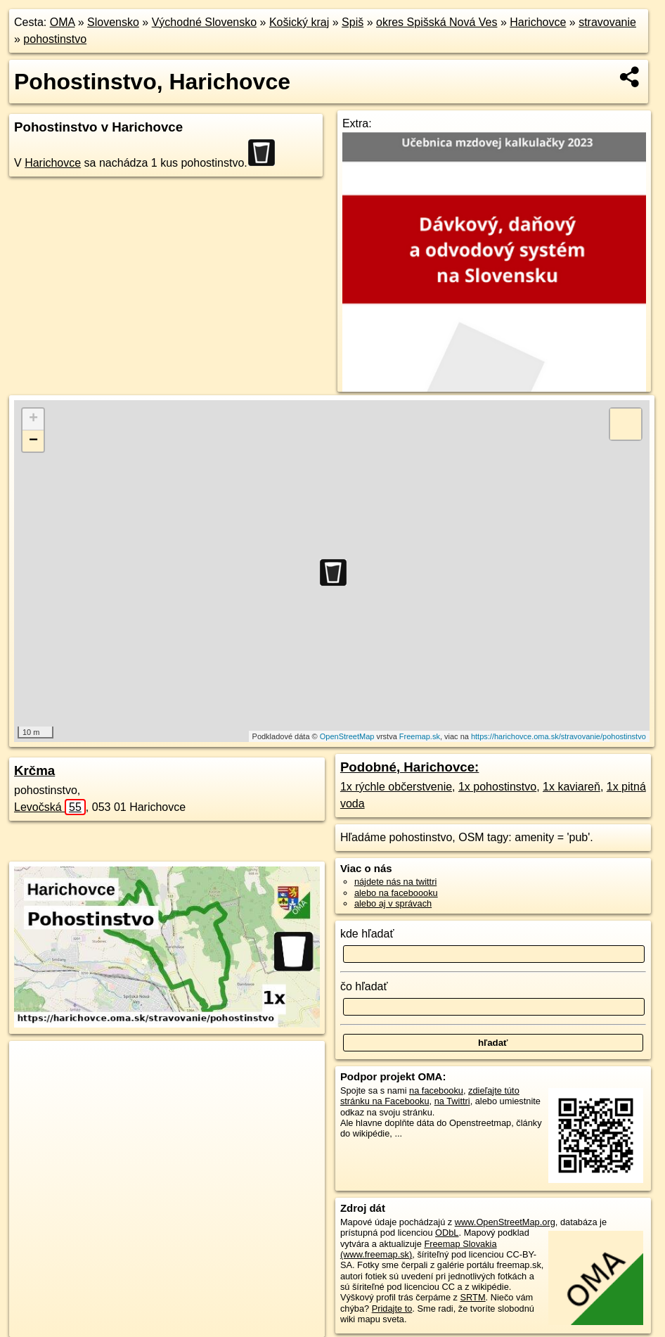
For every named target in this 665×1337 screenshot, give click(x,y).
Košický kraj (299, 22)
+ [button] (33, 419)
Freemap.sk (419, 736)
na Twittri (452, 1101)
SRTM (473, 1297)
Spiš (352, 22)
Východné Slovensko (204, 22)
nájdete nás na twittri (395, 881)
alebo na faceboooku (396, 893)
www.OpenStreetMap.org (505, 1222)
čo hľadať (364, 986)
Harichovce (538, 22)
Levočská (50, 807)
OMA (62, 22)
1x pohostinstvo (497, 787)
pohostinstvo (54, 39)
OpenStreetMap (347, 736)
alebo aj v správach (393, 903)
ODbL (446, 1232)
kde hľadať (367, 934)
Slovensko (113, 22)
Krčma (34, 770)
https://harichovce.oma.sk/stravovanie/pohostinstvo (558, 736)
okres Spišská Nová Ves (437, 22)
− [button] (33, 441)
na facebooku (436, 1090)
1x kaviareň (571, 787)
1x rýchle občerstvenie (396, 787)
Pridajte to (392, 1308)
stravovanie (607, 22)
